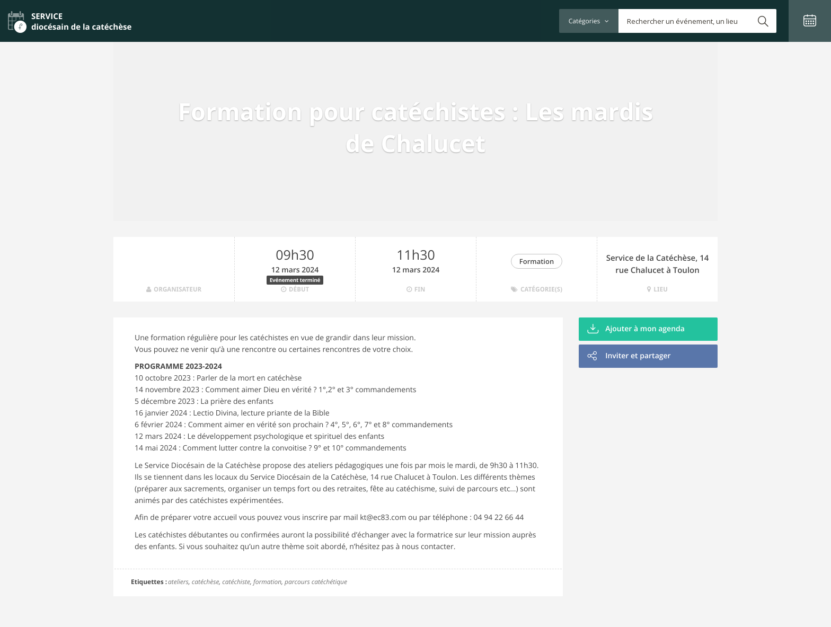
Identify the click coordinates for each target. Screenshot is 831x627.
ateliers (178, 581)
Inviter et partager (629, 356)
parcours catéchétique (316, 581)
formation (267, 581)
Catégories (589, 20)
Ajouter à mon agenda (636, 329)
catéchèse (205, 581)
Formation (536, 261)
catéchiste (236, 581)
